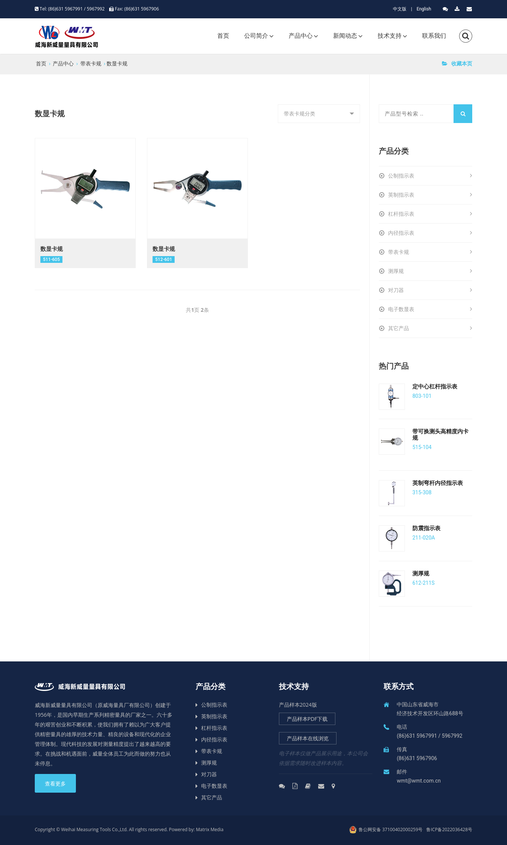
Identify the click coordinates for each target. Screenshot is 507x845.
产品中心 (301, 35)
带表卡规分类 (312, 116)
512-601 (163, 259)
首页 (223, 35)
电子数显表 (430, 309)
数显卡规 (117, 63)
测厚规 (430, 271)
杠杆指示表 (430, 214)
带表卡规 (90, 63)
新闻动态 (345, 35)
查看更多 (55, 784)
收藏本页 (457, 63)
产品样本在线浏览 (308, 738)
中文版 (399, 9)
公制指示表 (430, 176)
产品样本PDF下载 (307, 718)
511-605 (51, 259)
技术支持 (390, 35)
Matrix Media (210, 829)
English (424, 9)
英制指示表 (430, 195)
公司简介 (256, 35)
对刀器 (430, 290)
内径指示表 (430, 233)
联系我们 (434, 35)
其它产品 (430, 328)
